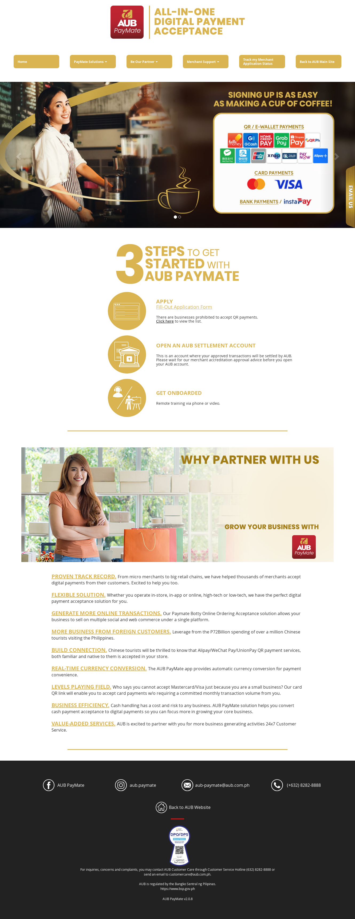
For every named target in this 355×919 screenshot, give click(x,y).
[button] (18, 155)
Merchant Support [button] (203, 61)
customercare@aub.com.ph (189, 874)
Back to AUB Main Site (317, 61)
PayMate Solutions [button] (90, 61)
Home (22, 61)
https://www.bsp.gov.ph (177, 888)
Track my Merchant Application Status (258, 61)
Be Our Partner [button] (144, 61)
